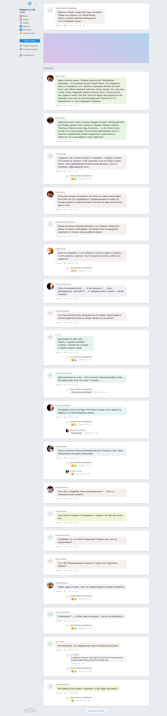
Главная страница (28, 46)
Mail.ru (24, 16)
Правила (26, 710)
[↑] (77, 25)
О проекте (29, 708)
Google (24, 19)
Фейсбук (25, 26)
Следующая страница (96, 711)
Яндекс (24, 23)
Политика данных (30, 712)
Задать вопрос (30, 41)
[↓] (80, 25)
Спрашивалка (27, 55)
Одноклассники (27, 33)
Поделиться (84, 25)
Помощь (33, 710)
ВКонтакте (25, 29)
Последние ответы (29, 49)
